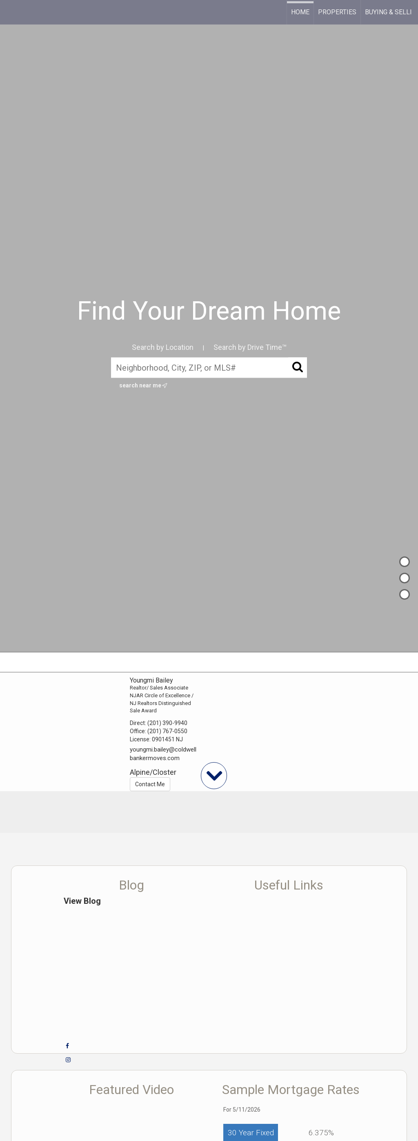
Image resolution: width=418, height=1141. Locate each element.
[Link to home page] (10, 12)
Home (300, 12)
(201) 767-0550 (167, 731)
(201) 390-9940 (167, 723)
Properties (337, 12)
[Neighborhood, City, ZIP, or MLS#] (209, 367)
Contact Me (150, 784)
